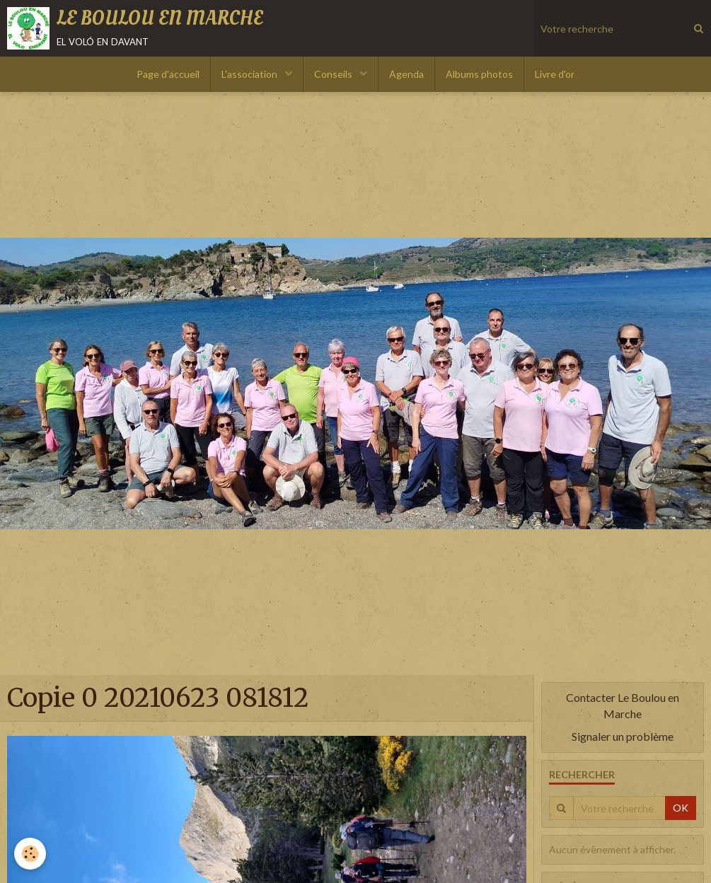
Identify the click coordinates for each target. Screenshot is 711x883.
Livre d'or (554, 74)
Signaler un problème (623, 736)
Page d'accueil (168, 74)
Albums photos (479, 74)
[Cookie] (30, 854)
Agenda (406, 74)
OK (680, 808)
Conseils (334, 74)
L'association (250, 74)
